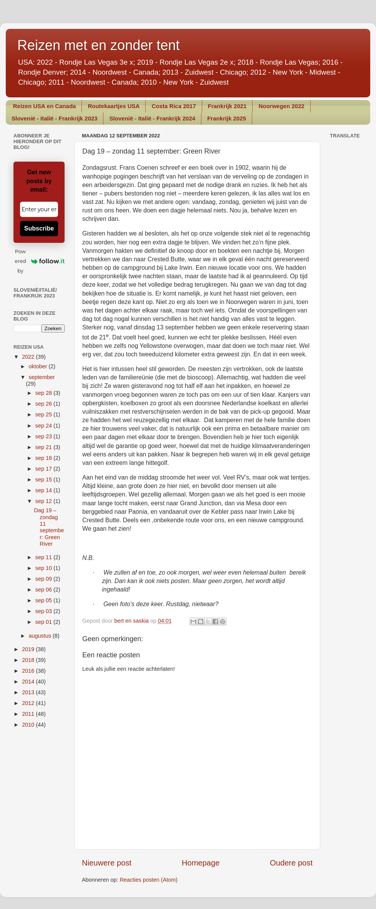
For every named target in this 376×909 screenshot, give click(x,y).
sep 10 (44, 568)
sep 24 (44, 426)
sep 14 (44, 490)
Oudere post (291, 863)
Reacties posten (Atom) (148, 880)
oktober (39, 366)
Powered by (40, 261)
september (42, 377)
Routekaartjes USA (114, 106)
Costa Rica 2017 (173, 106)
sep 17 (44, 469)
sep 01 (44, 622)
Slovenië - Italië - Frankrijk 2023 (54, 118)
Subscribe (39, 228)
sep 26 (44, 404)
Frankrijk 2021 (227, 106)
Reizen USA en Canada (44, 106)
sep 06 (44, 590)
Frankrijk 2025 (226, 118)
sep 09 (44, 579)
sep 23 (44, 436)
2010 (29, 725)
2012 (29, 703)
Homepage (201, 863)
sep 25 (44, 414)
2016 (29, 671)
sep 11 (44, 557)
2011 (29, 714)
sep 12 (44, 501)
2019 (29, 649)
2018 (29, 660)
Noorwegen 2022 (281, 106)
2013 (29, 692)
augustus (41, 636)
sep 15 (44, 479)
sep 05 (44, 600)
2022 (29, 357)
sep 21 (44, 447)
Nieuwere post (106, 863)
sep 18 (44, 458)
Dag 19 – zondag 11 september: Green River (49, 526)
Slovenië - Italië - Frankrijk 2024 (152, 118)
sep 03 (44, 611)
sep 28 (44, 393)
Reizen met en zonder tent (98, 45)
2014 (29, 681)
